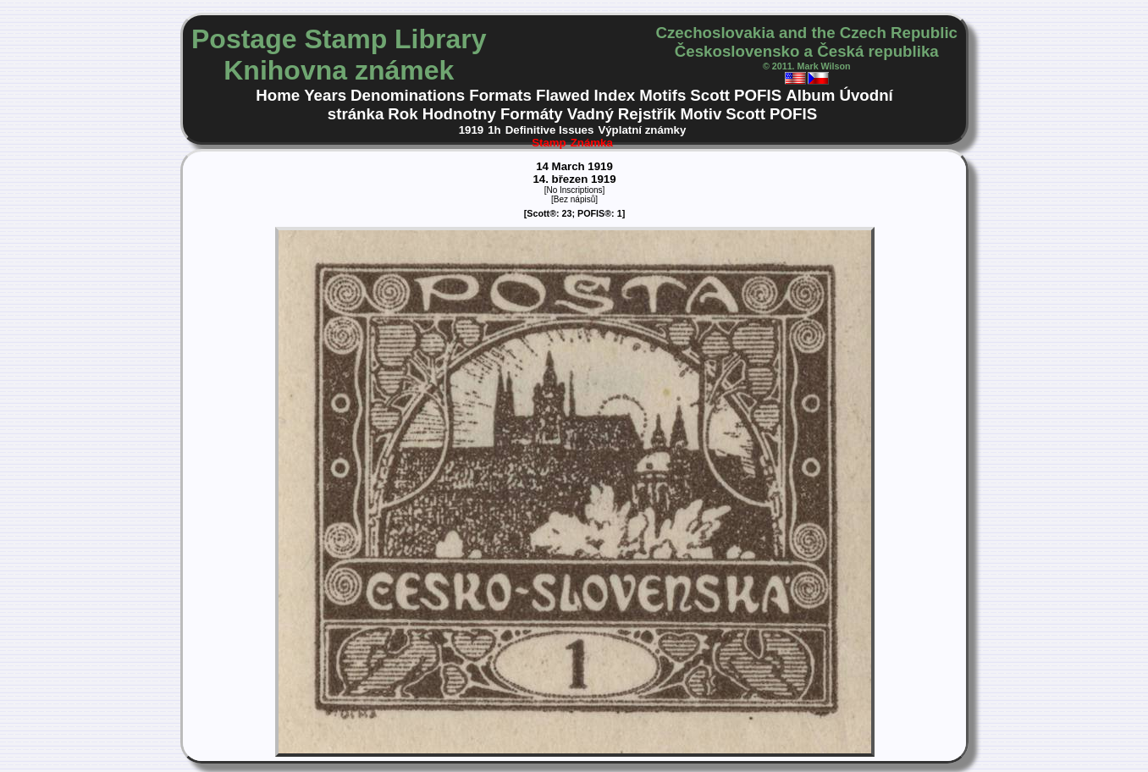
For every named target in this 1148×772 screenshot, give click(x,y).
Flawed (562, 95)
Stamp (549, 142)
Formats (500, 95)
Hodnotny (459, 114)
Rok (402, 114)
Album (810, 95)
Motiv (700, 114)
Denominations (407, 95)
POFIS (757, 95)
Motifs (662, 95)
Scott (710, 95)
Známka (592, 142)
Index (614, 95)
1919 (471, 130)
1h (494, 130)
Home (278, 95)
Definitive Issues (549, 130)
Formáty (531, 114)
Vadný (590, 114)
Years (325, 95)
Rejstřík (647, 114)
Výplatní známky (642, 130)
